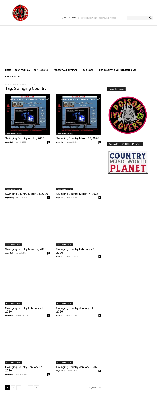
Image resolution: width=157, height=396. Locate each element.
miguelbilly (9, 142)
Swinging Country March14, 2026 (77, 193)
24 (30, 387)
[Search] (150, 18)
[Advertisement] (78, 46)
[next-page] (36, 387)
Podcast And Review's (13, 134)
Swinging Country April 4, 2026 (24, 138)
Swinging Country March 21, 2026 (26, 193)
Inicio (7, 84)
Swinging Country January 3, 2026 (77, 367)
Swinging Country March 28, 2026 (77, 138)
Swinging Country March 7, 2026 (25, 249)
